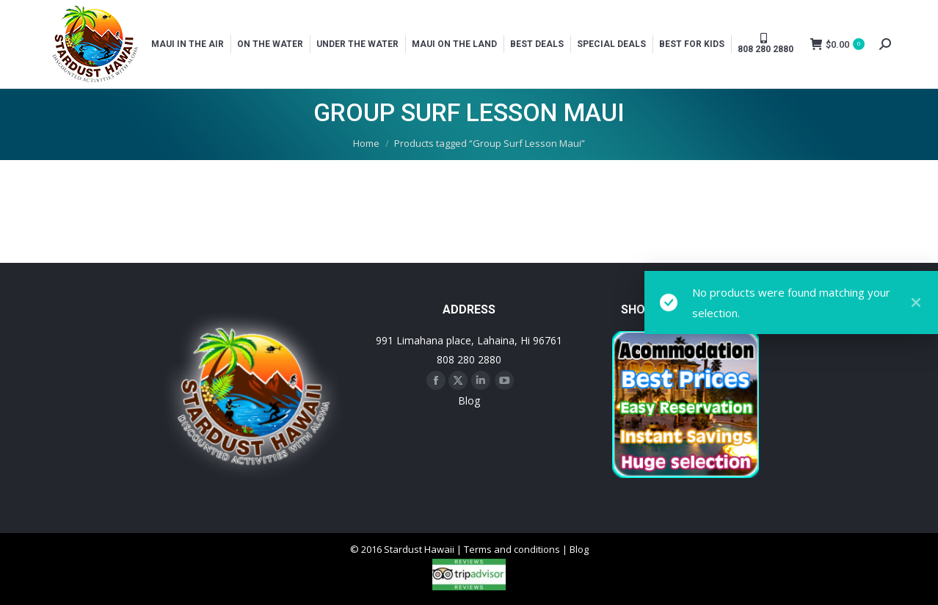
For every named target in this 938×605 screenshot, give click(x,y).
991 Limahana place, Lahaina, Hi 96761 (469, 340)
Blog (469, 400)
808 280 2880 (469, 359)
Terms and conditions (512, 549)
